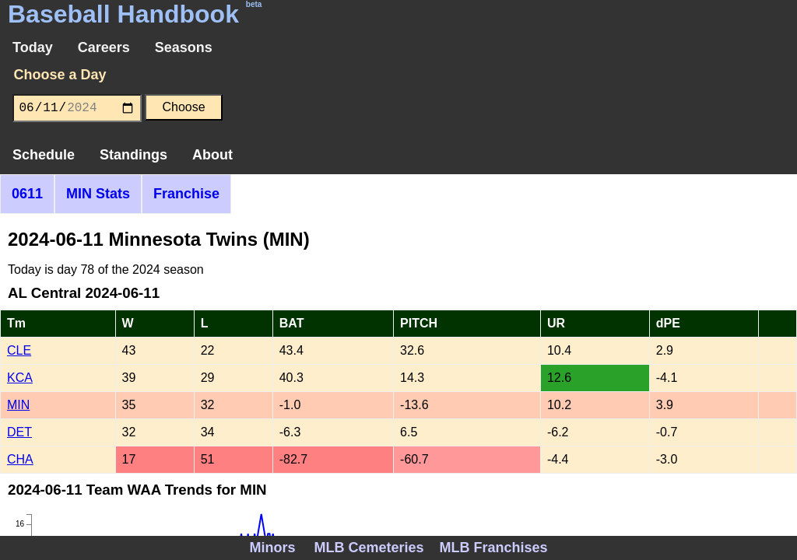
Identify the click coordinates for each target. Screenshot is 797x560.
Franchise (186, 193)
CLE (19, 350)
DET (19, 432)
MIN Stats (98, 193)
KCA (20, 377)
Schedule (43, 155)
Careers (104, 47)
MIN (18, 404)
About (212, 155)
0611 (27, 193)
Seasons (183, 47)
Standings (133, 155)
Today (32, 47)
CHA (20, 459)
